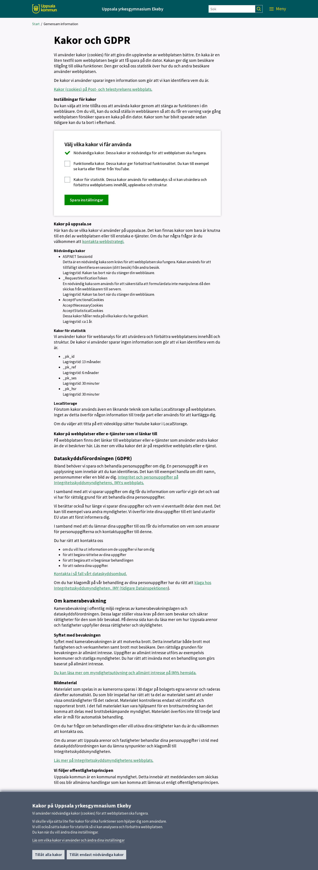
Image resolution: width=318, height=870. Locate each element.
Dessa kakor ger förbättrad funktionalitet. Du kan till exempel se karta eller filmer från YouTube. (137, 166)
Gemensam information (61, 24)
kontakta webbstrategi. (103, 241)
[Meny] (277, 9)
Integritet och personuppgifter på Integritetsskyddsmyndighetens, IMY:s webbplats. (116, 479)
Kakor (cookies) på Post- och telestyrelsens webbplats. (103, 89)
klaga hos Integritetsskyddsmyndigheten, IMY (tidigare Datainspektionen (132, 585)
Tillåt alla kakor (48, 856)
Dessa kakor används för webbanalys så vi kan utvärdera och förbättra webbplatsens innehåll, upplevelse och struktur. (136, 182)
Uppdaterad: (63, 793)
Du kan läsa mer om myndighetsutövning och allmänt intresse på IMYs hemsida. (125, 672)
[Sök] (232, 9)
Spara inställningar (86, 199)
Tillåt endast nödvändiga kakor (96, 856)
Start (36, 24)
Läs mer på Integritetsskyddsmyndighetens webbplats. (103, 760)
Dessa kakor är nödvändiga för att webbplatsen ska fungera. (136, 153)
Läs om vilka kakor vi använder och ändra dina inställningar (78, 842)
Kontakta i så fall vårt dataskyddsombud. (90, 573)
